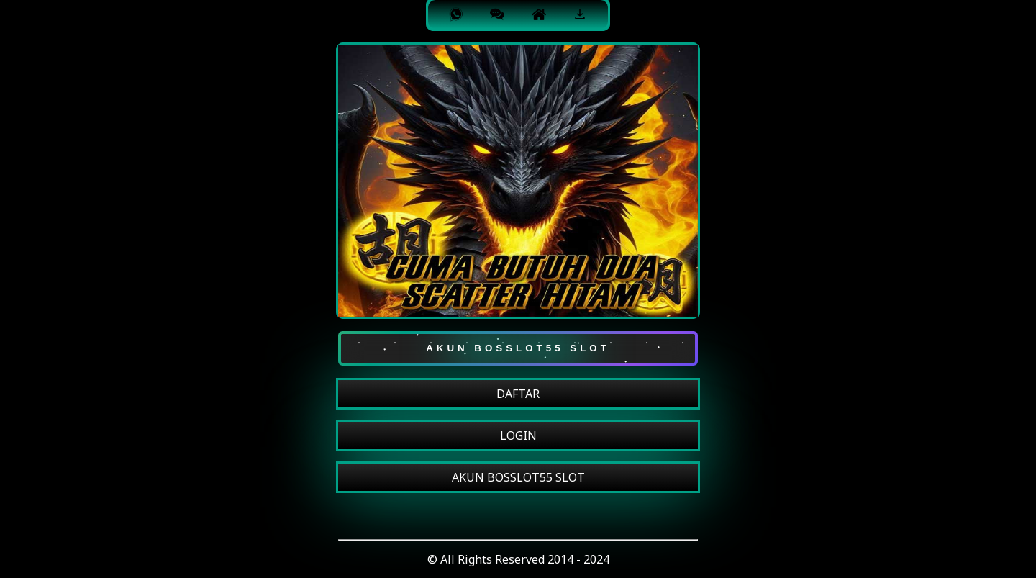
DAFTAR (518, 394)
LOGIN (518, 435)
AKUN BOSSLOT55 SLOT (518, 477)
